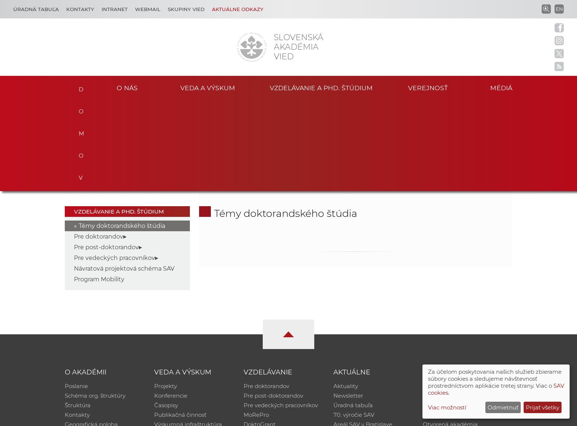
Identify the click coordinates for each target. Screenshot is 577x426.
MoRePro (256, 323)
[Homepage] (251, 47)
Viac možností (447, 407)
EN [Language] (559, 9)
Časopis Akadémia (448, 323)
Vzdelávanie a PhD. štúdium (321, 88)
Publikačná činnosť (180, 323)
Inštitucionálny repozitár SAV (462, 295)
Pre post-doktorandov (106, 156)
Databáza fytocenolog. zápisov (464, 314)
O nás (127, 88)
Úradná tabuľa (353, 314)
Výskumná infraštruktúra (188, 333)
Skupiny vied (186, 9)
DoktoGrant (260, 333)
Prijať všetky (542, 407)
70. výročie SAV (353, 323)
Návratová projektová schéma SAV (124, 177)
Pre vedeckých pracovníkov (114, 166)
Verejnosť (428, 88)
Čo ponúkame (352, 342)
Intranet (115, 9)
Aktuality (345, 295)
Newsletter (348, 304)
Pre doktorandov (98, 145)
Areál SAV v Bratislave (362, 333)
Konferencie (170, 304)
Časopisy (166, 314)
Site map (397, 416)
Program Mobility (99, 188)
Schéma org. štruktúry (95, 304)
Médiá (501, 88)
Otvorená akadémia (450, 333)
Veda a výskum (207, 88)
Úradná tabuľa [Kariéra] (36, 9)
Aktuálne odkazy (237, 9)
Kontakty (80, 9)
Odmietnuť (503, 407)
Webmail (147, 9)
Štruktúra (78, 314)
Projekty (165, 295)
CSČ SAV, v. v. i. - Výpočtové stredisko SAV (174, 416)
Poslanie (76, 295)
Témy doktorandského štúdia (122, 134)
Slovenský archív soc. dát (456, 304)
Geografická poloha (91, 333)
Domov (80, 87)
